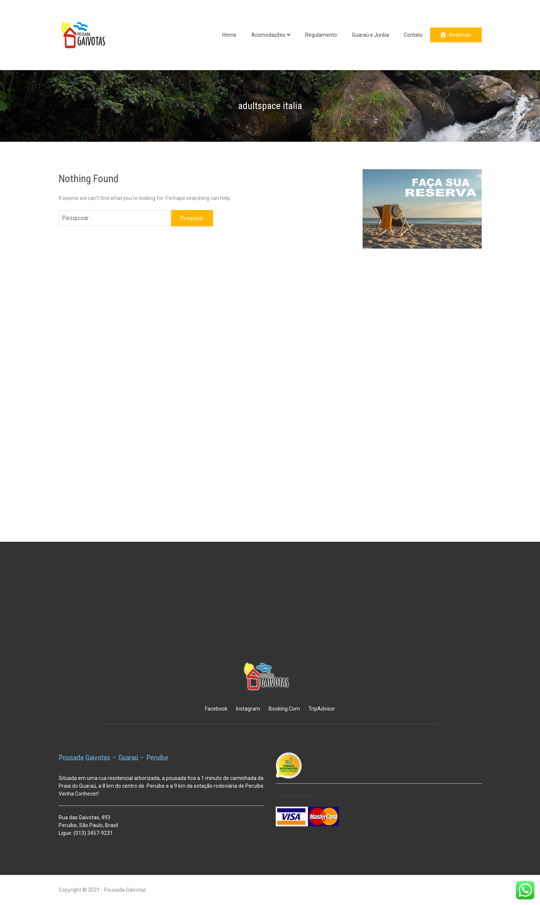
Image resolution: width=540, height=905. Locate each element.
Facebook (216, 709)
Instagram (248, 709)
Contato (413, 35)
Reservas (460, 35)
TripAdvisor (321, 709)
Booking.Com (284, 709)
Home (229, 35)
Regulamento (321, 35)
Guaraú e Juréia (370, 35)
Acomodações (268, 35)
